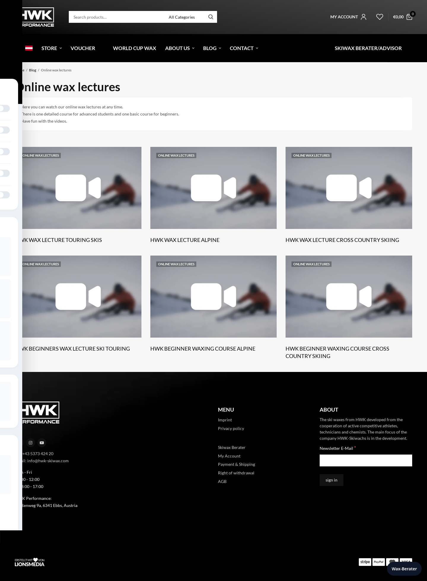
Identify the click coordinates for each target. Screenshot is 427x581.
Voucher (83, 48)
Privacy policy (231, 428)
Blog (209, 48)
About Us (177, 48)
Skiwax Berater (232, 447)
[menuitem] (18, 48)
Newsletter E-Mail (338, 448)
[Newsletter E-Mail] (366, 460)
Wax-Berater (404, 569)
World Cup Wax (134, 48)
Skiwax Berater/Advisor (368, 48)
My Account (229, 455)
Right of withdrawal (236, 472)
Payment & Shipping (236, 464)
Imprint (225, 419)
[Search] (210, 17)
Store (49, 48)
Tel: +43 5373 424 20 (34, 453)
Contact (242, 48)
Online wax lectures (41, 155)
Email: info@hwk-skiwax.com (42, 460)
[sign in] (331, 480)
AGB (222, 481)
